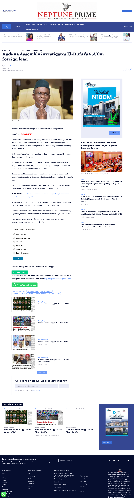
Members (83, 481)
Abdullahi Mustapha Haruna (89, 173)
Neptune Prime (9, 66)
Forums (82, 486)
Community (83, 484)
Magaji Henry (41, 293)
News (9, 50)
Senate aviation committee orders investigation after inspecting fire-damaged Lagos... (99, 145)
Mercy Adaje (84, 204)
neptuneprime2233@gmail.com (57, 278)
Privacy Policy (36, 390)
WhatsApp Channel (19, 272)
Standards (83, 489)
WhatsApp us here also (26, 285)
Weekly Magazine (43, 302)
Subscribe (64, 386)
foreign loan (33, 291)
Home (4, 50)
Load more (42, 372)
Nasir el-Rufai (54, 293)
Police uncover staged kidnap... (14, 35)
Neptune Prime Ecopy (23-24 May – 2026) (53, 342)
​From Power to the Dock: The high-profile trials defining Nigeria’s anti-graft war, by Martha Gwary (101, 198)
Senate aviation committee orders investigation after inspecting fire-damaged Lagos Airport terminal (101, 183)
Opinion (83, 194)
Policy (82, 491)
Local (15, 50)
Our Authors (83, 479)
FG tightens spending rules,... (110, 35)
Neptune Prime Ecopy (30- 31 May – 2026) (53, 323)
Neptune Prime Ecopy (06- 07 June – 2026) (53, 304)
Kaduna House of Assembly (23, 293)
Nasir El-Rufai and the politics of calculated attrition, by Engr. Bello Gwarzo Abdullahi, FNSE (101, 213)
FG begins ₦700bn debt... (44, 35)
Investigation (46, 291)
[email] (36, 386)
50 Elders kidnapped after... (78, 35)
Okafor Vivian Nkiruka (87, 217)
